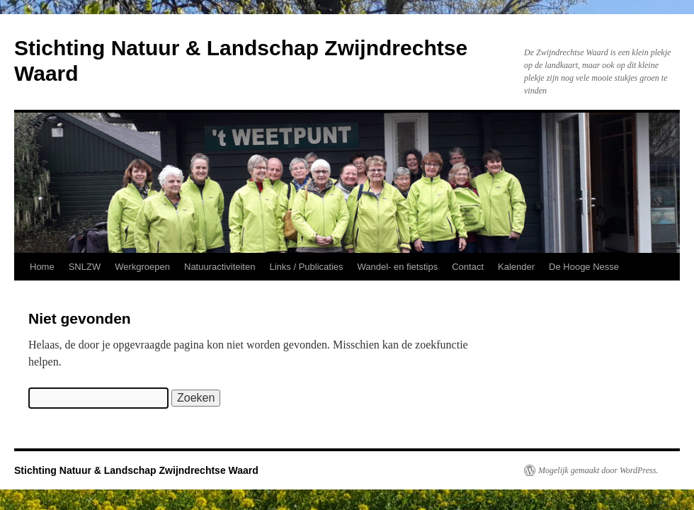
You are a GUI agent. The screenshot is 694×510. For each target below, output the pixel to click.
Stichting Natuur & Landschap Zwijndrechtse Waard (136, 470)
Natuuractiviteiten (219, 266)
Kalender (516, 266)
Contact (468, 266)
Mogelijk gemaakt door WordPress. (598, 470)
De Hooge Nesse (584, 266)
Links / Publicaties (306, 266)
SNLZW (85, 266)
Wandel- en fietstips (398, 266)
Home (42, 266)
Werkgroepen (142, 266)
